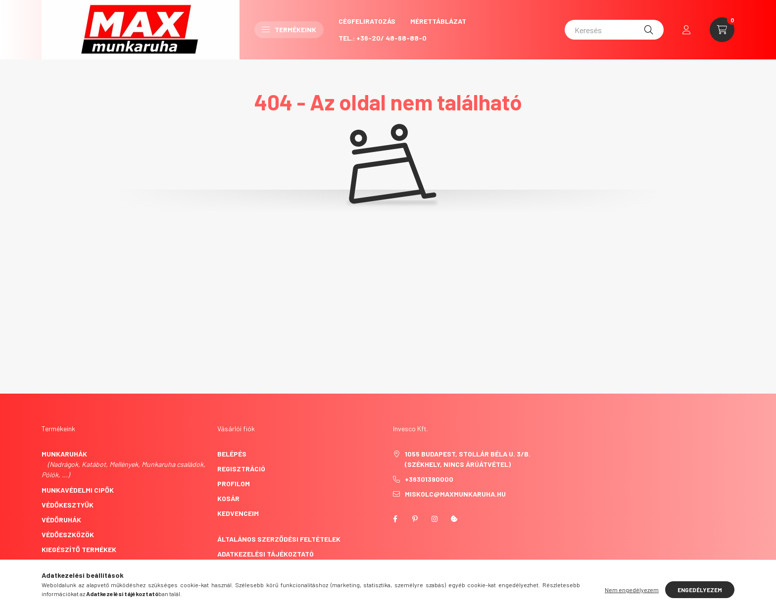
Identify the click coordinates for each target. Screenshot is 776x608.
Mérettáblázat (438, 21)
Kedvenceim (238, 513)
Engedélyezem (700, 589)
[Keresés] (614, 30)
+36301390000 (429, 479)
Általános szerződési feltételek (278, 539)
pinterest (415, 519)
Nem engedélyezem (632, 589)
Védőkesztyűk (68, 505)
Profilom (233, 483)
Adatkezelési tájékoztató (265, 554)
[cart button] (722, 29)
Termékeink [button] (289, 29)
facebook (395, 519)
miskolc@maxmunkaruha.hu (455, 494)
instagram (434, 519)
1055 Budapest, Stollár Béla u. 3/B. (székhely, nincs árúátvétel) (468, 459)
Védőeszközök (68, 534)
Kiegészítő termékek (79, 549)
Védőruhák (61, 519)
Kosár (228, 498)
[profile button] (686, 29)
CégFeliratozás (367, 21)
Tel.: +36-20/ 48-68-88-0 (383, 38)
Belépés (231, 454)
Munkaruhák (64, 454)
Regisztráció (241, 468)
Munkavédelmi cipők (78, 490)
